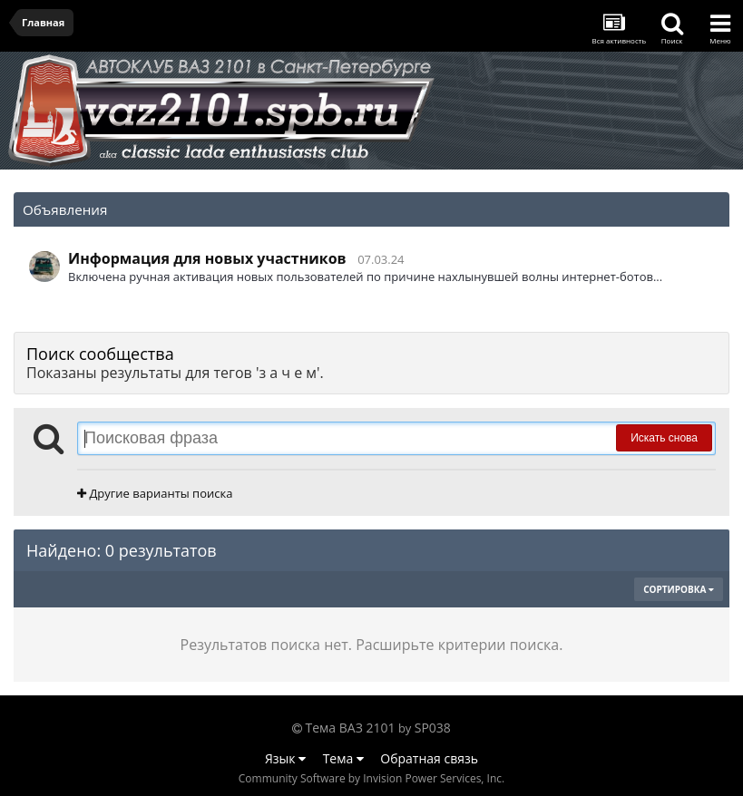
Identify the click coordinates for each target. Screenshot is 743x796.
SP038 (433, 727)
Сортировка (678, 589)
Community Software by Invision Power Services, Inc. (371, 778)
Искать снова (664, 438)
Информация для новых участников (207, 258)
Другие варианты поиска (154, 493)
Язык (285, 758)
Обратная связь (429, 758)
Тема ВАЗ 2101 (351, 727)
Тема (343, 758)
